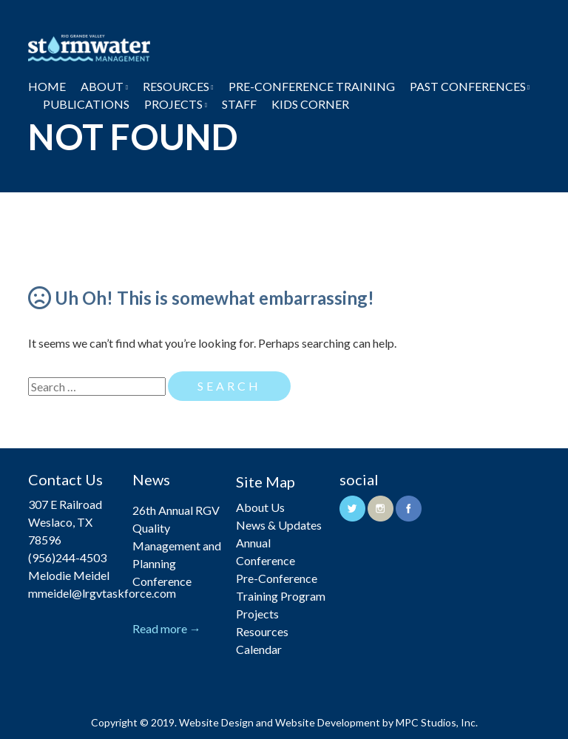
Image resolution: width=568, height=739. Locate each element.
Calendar (259, 649)
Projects (173, 104)
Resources (176, 86)
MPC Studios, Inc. (437, 722)
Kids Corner (310, 104)
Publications (86, 104)
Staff (239, 104)
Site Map (265, 481)
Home (47, 86)
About (102, 86)
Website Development (327, 722)
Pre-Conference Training (312, 86)
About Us (260, 507)
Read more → (166, 628)
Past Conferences (468, 86)
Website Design (216, 722)
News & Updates (279, 525)
